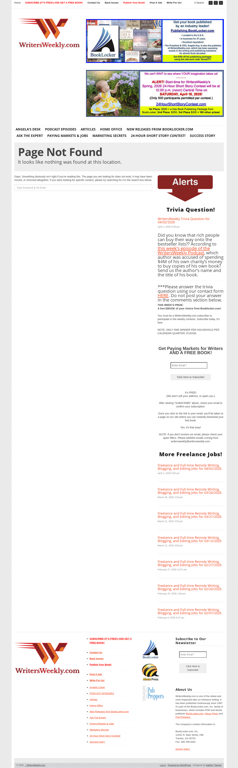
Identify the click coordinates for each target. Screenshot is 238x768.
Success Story (202, 135)
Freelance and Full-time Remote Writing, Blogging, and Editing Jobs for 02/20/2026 (189, 587)
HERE (163, 295)
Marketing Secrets (109, 135)
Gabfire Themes (214, 765)
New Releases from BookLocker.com (160, 129)
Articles (88, 129)
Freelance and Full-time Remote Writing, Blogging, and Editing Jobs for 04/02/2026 (189, 467)
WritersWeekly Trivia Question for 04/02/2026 (184, 220)
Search (199, 2)
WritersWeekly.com (35, 765)
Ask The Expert (30, 135)
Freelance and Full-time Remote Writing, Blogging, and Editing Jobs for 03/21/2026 (189, 515)
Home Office (111, 129)
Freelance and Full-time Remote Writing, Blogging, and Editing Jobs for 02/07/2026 (189, 611)
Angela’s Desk (28, 129)
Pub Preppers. (183, 717)
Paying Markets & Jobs (67, 135)
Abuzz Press (211, 713)
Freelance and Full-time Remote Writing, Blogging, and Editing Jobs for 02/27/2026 (189, 563)
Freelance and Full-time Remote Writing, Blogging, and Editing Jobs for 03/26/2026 (189, 491)
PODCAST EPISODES (60, 129)
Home (17, 2)
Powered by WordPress (179, 765)
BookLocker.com (194, 713)
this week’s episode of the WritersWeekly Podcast (184, 250)
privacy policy (183, 749)
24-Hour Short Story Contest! (158, 135)
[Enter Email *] (189, 365)
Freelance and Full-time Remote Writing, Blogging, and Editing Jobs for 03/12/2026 (189, 539)
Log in (163, 765)
